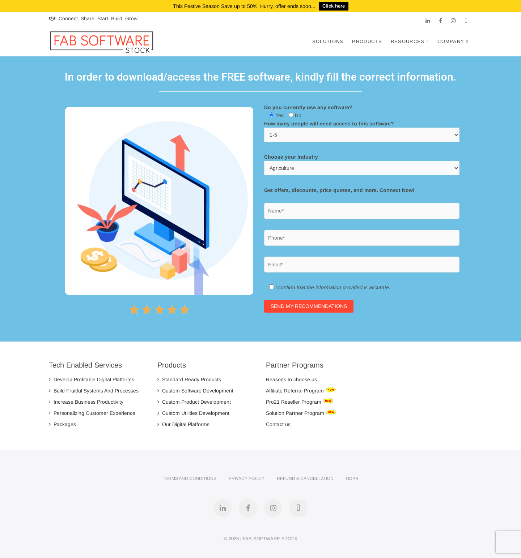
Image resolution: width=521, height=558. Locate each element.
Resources (408, 41)
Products (367, 41)
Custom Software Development (195, 391)
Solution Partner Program (296, 413)
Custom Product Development (194, 402)
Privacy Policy (246, 478)
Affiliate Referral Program (295, 391)
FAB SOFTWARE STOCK (270, 538)
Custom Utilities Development (193, 413)
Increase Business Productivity (86, 402)
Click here (333, 6)
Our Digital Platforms (183, 424)
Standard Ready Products (189, 379)
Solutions (328, 41)
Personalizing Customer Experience (92, 413)
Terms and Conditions (189, 478)
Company (450, 41)
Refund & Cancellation (305, 478)
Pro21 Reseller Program (294, 402)
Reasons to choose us (291, 379)
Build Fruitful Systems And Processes (94, 391)
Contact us (278, 424)
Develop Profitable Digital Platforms (91, 379)
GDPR (352, 478)
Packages (62, 424)
